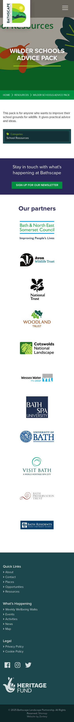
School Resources (18, 138)
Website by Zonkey (37, 716)
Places (9, 582)
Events (9, 614)
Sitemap (42, 713)
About (9, 572)
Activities (11, 619)
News (9, 624)
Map (8, 629)
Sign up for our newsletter (37, 185)
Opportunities (14, 587)
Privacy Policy (14, 646)
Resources (12, 591)
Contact (10, 577)
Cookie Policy (14, 651)
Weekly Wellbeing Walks (21, 609)
